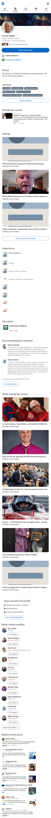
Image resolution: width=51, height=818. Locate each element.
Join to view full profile (14, 617)
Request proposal (25, 101)
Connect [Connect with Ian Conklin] (13, 634)
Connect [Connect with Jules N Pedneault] (13, 703)
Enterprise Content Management (32, 95)
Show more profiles (10, 727)
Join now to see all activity (25, 238)
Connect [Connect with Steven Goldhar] (13, 644)
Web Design (6, 88)
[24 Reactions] (5, 745)
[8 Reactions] (3, 792)
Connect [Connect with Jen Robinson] (13, 664)
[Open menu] (48, 28)
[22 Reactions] (5, 816)
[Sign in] (47, 3)
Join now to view (11, 384)
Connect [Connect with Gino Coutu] (13, 654)
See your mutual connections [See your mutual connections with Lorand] (18, 44)
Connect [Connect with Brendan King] (13, 693)
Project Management (31, 88)
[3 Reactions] (3, 757)
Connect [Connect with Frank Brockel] (13, 683)
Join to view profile (26, 50)
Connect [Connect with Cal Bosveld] (13, 712)
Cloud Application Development (12, 95)
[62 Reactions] (5, 780)
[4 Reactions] (4, 804)
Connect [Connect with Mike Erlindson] (13, 722)
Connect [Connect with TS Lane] (13, 673)
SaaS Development (17, 88)
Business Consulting (9, 92)
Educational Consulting (23, 92)
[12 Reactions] (5, 769)
